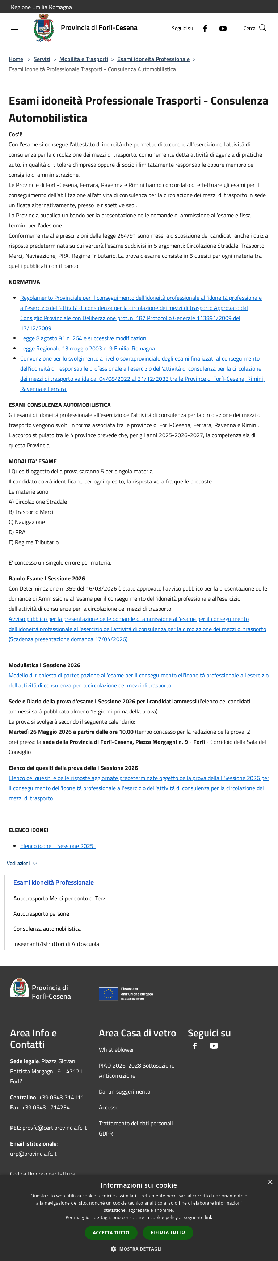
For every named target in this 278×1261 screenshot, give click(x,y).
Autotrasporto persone (41, 913)
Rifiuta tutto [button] (168, 1232)
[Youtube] (220, 28)
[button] (139, 1248)
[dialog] (139, 1218)
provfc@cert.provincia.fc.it (54, 1127)
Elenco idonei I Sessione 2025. (58, 846)
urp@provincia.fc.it (33, 1153)
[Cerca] (262, 28)
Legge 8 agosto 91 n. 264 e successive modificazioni (84, 338)
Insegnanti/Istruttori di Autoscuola (56, 944)
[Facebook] (202, 28)
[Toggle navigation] (14, 27)
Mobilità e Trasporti (83, 59)
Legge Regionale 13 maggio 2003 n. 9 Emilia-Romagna (87, 348)
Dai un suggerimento (124, 1091)
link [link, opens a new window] (208, 1217)
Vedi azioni (23, 863)
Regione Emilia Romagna (41, 7)
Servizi (42, 59)
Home (16, 59)
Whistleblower (116, 1049)
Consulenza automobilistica (47, 928)
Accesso (108, 1107)
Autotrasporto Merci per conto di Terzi (60, 898)
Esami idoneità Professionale (153, 59)
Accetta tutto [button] (111, 1233)
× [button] (270, 1182)
